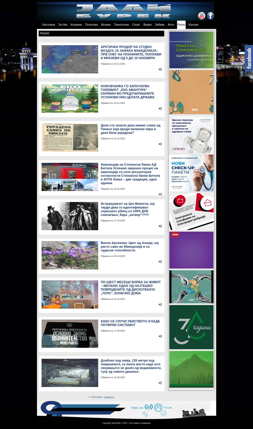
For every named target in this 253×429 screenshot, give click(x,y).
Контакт (193, 24)
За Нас (62, 24)
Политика (91, 24)
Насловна (48, 24)
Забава (159, 24)
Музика (106, 24)
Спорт (136, 24)
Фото (171, 24)
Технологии (121, 24)
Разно (181, 24)
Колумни (76, 24)
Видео (147, 24)
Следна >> (109, 397)
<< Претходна (95, 397)
